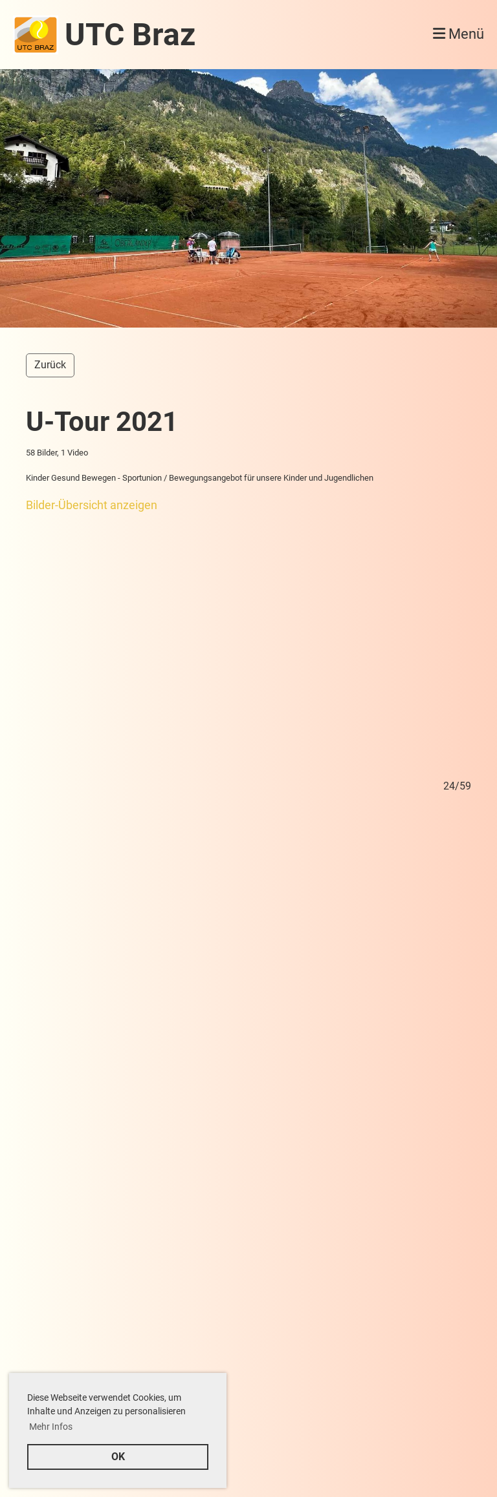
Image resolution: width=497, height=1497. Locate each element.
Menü (458, 34)
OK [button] (118, 1456)
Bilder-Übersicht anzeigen (91, 505)
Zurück (50, 365)
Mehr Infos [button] (50, 1426)
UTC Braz (130, 34)
